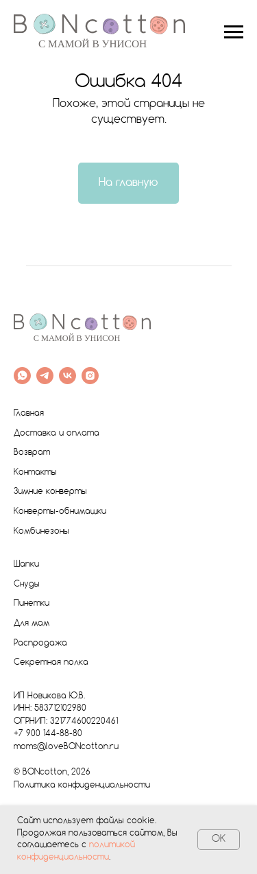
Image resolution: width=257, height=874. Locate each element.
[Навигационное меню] (233, 32)
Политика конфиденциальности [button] (82, 785)
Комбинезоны (41, 532)
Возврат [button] (32, 453)
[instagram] (90, 375)
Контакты (35, 473)
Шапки (26, 564)
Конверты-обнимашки (60, 512)
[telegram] (44, 375)
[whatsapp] (22, 375)
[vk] (67, 375)
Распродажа (40, 643)
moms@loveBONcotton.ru (66, 747)
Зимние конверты (50, 492)
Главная (29, 414)
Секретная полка (51, 663)
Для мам (31, 623)
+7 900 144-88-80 (48, 734)
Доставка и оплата (56, 433)
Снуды (27, 584)
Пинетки (31, 604)
